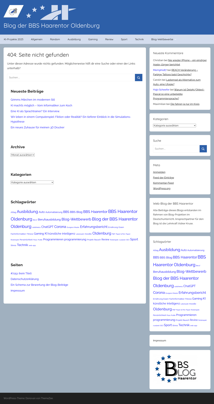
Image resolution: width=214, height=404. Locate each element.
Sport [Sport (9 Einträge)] (134, 239)
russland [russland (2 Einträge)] (122, 240)
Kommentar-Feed (163, 182)
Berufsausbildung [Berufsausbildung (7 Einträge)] (49, 219)
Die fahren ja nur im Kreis (184, 104)
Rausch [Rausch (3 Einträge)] (97, 240)
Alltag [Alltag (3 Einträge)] (13, 212)
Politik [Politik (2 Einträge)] (40, 240)
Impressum (18, 290)
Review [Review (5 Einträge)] (105, 239)
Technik (139, 39)
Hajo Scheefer (161, 89)
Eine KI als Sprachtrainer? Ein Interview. (35, 111)
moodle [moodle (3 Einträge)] (88, 234)
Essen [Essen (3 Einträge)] (121, 227)
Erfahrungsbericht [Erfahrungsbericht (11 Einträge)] (93, 227)
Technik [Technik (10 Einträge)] (22, 245)
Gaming (93, 39)
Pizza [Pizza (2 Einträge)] (35, 240)
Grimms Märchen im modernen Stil (33, 99)
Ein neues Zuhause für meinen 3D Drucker (37, 127)
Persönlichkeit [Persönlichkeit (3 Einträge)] (26, 240)
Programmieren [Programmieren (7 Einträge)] (53, 239)
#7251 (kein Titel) (21, 273)
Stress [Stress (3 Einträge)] (13, 245)
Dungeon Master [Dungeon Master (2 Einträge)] (73, 227)
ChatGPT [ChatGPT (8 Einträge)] (47, 227)
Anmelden (159, 172)
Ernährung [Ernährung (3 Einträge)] (113, 227)
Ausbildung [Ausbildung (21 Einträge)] (27, 211)
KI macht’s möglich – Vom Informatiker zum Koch (41, 105)
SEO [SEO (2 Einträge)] (127, 240)
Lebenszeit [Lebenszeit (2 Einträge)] (80, 234)
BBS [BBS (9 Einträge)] (66, 212)
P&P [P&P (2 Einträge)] (113, 234)
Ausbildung (74, 39)
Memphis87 (160, 70)
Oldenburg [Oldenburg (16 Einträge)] (101, 233)
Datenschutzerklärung (25, 279)
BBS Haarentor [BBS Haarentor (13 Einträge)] (95, 212)
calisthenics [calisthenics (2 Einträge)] (36, 227)
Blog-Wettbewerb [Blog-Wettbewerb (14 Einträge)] (76, 219)
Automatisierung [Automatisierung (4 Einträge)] (53, 212)
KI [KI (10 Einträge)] (46, 233)
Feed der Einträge (163, 177)
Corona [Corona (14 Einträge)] (60, 226)
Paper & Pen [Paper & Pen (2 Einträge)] (120, 234)
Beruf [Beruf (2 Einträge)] (35, 220)
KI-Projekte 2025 (13, 39)
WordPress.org (161, 188)
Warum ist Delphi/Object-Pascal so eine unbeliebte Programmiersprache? (178, 94)
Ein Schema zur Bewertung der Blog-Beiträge (39, 284)
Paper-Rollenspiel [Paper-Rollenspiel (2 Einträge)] (192, 310)
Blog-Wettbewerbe (163, 39)
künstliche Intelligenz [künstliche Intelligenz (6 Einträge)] (61, 233)
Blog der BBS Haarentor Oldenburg (52, 25)
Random (55, 39)
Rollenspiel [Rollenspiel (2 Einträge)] (114, 240)
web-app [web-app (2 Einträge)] (32, 245)
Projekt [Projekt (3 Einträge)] (90, 240)
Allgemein (37, 39)
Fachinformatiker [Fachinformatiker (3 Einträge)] (18, 234)
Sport (124, 39)
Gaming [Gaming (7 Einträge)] (39, 233)
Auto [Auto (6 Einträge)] (42, 211)
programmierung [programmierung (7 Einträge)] (75, 239)
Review (109, 39)
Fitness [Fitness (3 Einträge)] (30, 234)
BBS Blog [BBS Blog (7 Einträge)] (76, 211)
